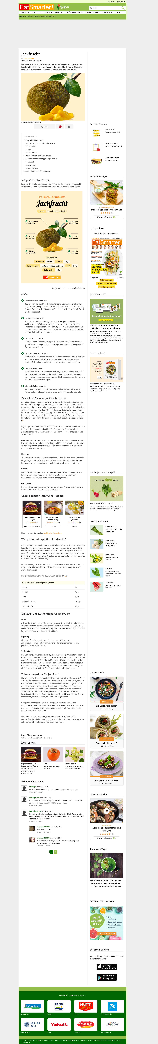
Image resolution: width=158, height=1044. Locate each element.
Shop (118, 12)
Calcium (24, 738)
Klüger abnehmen (74, 12)
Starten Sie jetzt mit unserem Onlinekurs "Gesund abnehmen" (106, 314)
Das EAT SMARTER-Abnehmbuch (102, 384)
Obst (40, 738)
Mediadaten (116, 1041)
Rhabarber (109, 583)
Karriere (32, 1041)
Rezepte (37, 12)
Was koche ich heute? (106, 743)
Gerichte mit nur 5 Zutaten (106, 780)
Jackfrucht (33, 738)
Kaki (45, 764)
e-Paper (120, 278)
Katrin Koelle (29, 58)
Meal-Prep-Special (112, 157)
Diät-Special (109, 129)
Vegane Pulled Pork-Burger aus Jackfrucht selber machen (29, 766)
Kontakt (47, 1041)
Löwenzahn (109, 555)
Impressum (58, 1041)
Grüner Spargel (111, 526)
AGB (52, 1041)
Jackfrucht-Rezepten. (52, 533)
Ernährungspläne (111, 143)
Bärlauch (108, 569)
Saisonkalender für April (101, 503)
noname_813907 (43, 827)
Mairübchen (110, 541)
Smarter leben (93, 12)
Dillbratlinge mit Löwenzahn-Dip (106, 209)
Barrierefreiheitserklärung (102, 1041)
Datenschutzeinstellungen (82, 1041)
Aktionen (108, 12)
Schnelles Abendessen (106, 705)
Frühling (25, 12)
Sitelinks (40, 1041)
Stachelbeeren (70, 764)
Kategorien (26, 1042)
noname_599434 (43, 838)
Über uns (25, 1041)
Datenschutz (67, 1041)
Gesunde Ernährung (53, 12)
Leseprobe (94, 278)
